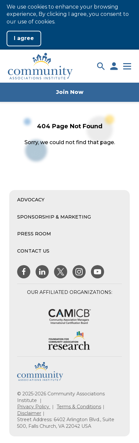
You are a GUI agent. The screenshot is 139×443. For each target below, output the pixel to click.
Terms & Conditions (79, 407)
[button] (101, 66)
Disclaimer (29, 413)
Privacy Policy (33, 407)
